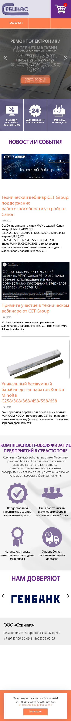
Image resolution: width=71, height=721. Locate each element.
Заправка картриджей (59, 114)
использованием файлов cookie (35, 705)
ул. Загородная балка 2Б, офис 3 (41, 633)
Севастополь (12, 633)
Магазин (15, 23)
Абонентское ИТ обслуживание (35, 114)
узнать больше (35, 81)
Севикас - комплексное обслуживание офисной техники (15, 9)
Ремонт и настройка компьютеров (12, 115)
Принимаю (35, 712)
